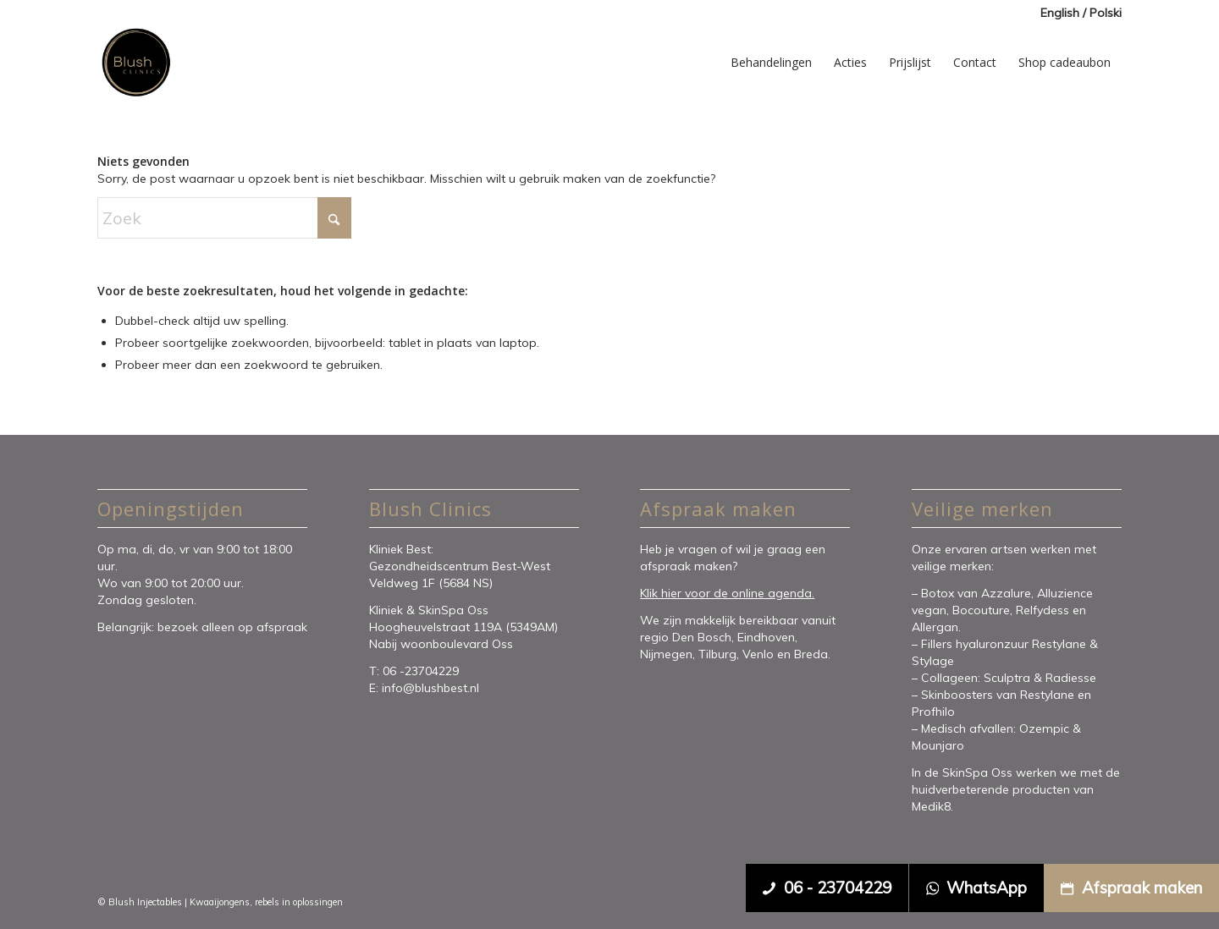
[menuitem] (1077, 13)
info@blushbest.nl (430, 687)
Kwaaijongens (220, 902)
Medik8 (931, 806)
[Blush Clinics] (135, 63)
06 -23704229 (422, 671)
